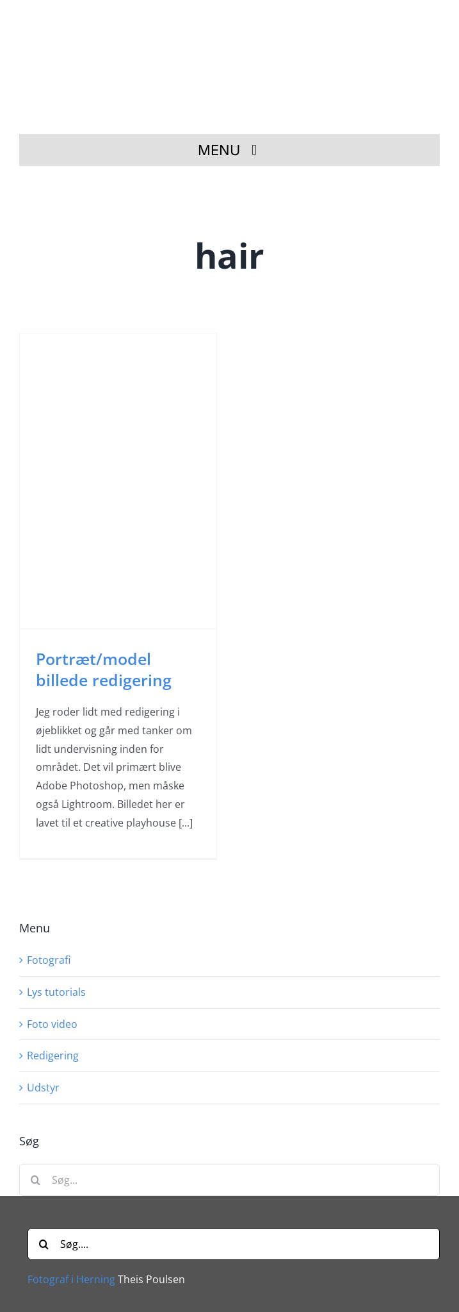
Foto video (52, 1024)
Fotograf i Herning (71, 1279)
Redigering (53, 1055)
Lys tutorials (56, 992)
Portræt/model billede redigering (104, 669)
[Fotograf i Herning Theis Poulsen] (234, 21)
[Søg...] (229, 1180)
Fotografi (48, 960)
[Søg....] (234, 1244)
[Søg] (35, 1180)
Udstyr (43, 1088)
